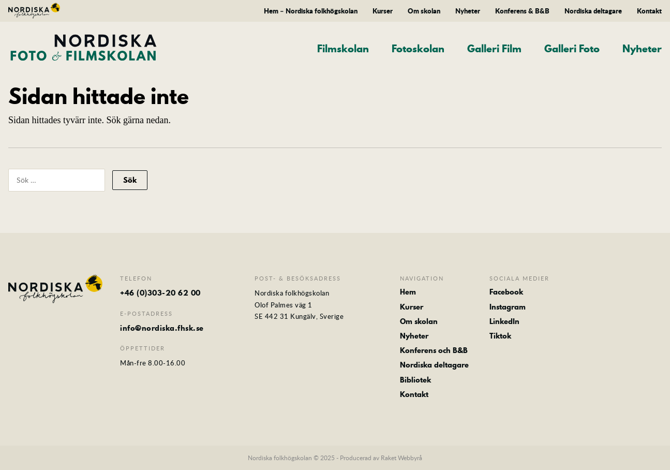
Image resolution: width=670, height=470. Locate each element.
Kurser (383, 11)
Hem (408, 292)
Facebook (506, 292)
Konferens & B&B (522, 11)
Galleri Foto (572, 48)
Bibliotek (415, 380)
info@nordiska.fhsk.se (162, 328)
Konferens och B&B (434, 350)
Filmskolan (343, 48)
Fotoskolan (418, 48)
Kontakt (649, 11)
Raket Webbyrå (401, 457)
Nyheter (467, 11)
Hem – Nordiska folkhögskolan (311, 11)
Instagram (507, 307)
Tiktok (500, 336)
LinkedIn (504, 321)
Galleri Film (494, 48)
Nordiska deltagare (593, 11)
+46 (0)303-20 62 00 (160, 293)
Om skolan (424, 11)
